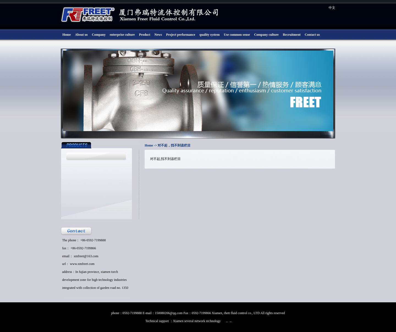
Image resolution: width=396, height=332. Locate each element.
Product (144, 35)
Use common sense (237, 35)
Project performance (180, 35)
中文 (332, 8)
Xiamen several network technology (197, 321)
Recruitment (292, 35)
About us (81, 35)
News (158, 35)
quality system (209, 35)
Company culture (266, 35)
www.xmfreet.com (82, 264)
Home (66, 35)
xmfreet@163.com (86, 256)
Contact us (312, 35)
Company (99, 35)
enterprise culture (122, 35)
